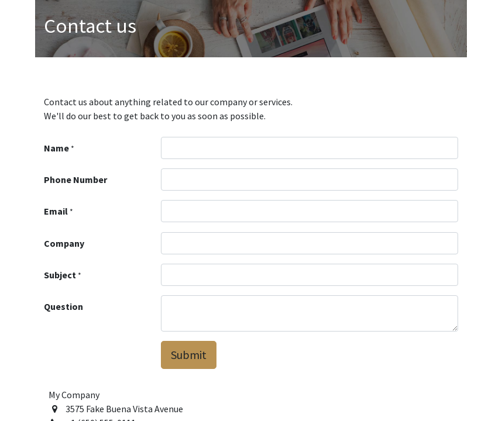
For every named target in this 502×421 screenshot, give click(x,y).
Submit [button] (189, 354)
